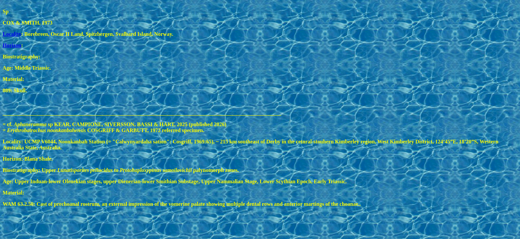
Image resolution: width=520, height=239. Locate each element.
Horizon (12, 45)
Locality (12, 34)
